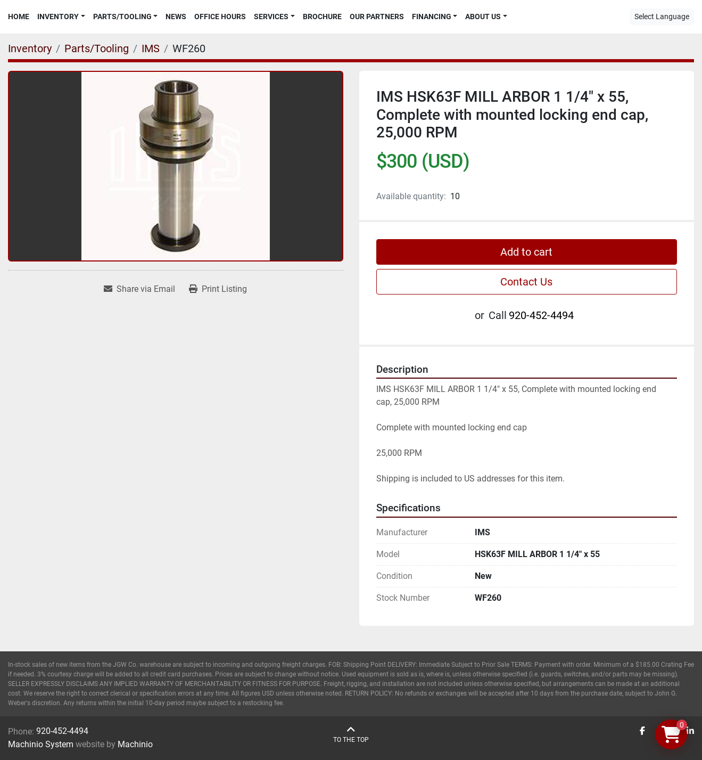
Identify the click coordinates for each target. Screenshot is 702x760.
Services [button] (271, 16)
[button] (61, 16)
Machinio (135, 744)
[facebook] (642, 731)
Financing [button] (431, 16)
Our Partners (377, 16)
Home (18, 16)
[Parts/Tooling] (96, 48)
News (176, 16)
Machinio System (40, 744)
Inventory (58, 16)
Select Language (661, 16)
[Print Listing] (218, 289)
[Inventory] (30, 48)
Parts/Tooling (122, 16)
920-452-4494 (541, 315)
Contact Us (526, 281)
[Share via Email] (139, 289)
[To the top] (351, 735)
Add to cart (526, 252)
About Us (483, 16)
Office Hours (220, 16)
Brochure (322, 16)
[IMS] (151, 48)
